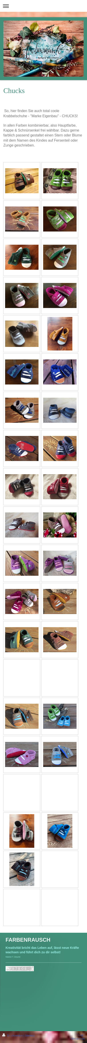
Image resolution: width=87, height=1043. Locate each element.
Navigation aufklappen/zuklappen (43, 6)
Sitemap (29, 1035)
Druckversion (12, 1035)
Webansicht (78, 1038)
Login (81, 1035)
